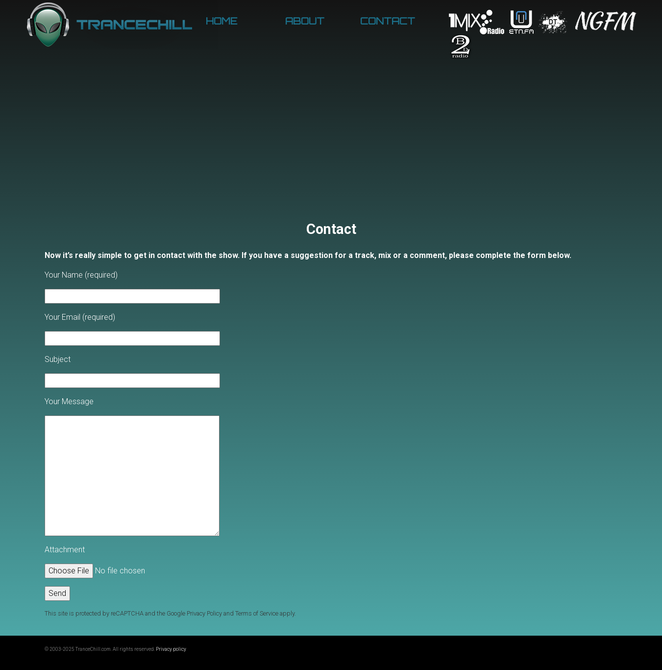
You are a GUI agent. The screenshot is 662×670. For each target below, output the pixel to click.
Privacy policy (171, 649)
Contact (387, 21)
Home (221, 21)
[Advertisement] (331, 147)
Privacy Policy (204, 613)
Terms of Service (256, 613)
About (304, 21)
